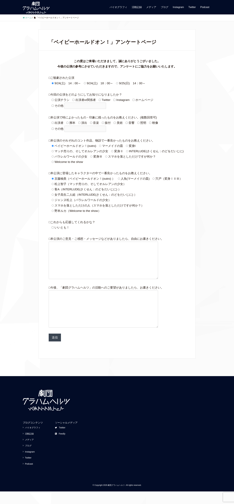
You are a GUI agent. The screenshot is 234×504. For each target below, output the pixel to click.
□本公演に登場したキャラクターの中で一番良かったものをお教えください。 (100, 173)
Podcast (204, 7)
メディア (151, 7)
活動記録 (137, 7)
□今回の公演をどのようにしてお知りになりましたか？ (85, 94)
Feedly (60, 446)
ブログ (164, 7)
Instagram (178, 7)
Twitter (192, 7)
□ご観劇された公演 (61, 77)
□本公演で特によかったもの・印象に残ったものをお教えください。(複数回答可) (103, 117)
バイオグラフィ (118, 7)
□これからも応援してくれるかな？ (72, 222)
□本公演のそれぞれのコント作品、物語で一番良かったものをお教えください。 (102, 140)
